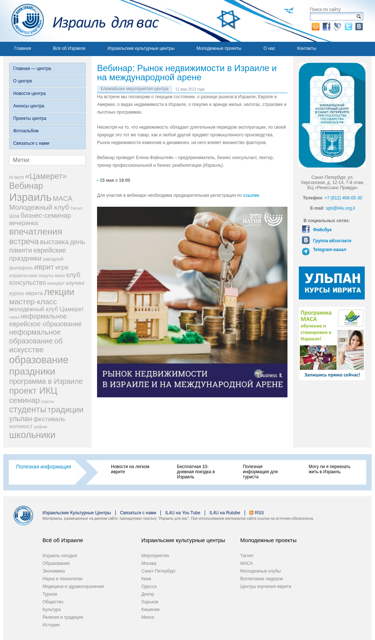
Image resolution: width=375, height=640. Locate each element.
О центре (22, 81)
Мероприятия (155, 555)
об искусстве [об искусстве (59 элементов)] (36, 345)
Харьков (149, 601)
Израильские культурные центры (140, 48)
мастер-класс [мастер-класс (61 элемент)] (33, 301)
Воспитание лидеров (261, 578)
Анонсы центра (28, 105)
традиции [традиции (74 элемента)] (66, 409)
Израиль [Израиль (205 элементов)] (30, 197)
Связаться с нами (31, 143)
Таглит (247, 555)
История (51, 625)
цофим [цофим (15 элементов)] (40, 426)
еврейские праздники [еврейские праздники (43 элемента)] (37, 254)
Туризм (49, 594)
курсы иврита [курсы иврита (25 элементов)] (26, 293)
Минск (147, 617)
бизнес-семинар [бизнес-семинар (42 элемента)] (46, 215)
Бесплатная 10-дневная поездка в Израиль (196, 471)
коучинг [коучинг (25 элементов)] (75, 283)
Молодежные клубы (260, 571)
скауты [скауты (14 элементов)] (47, 401)
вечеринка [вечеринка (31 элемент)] (23, 223)
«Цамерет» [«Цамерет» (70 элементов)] (46, 176)
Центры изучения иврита (265, 586)
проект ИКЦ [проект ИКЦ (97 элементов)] (33, 391)
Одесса (148, 586)
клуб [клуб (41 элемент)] (73, 275)
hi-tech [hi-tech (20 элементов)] (16, 177)
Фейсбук (321, 229)
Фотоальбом (25, 130)
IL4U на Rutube (224, 512)
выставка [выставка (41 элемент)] (54, 242)
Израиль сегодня (59, 555)
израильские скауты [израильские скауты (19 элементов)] (31, 275)
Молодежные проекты (219, 48)
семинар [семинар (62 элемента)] (24, 400)
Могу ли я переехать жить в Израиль (329, 469)
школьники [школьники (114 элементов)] (32, 435)
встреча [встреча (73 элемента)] (24, 241)
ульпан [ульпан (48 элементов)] (20, 419)
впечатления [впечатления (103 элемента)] (35, 231)
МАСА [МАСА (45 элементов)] (63, 198)
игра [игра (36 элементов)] (61, 267)
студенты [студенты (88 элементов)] (27, 409)
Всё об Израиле (69, 48)
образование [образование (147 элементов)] (38, 359)
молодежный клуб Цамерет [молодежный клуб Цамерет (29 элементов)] (46, 309)
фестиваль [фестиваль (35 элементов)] (49, 419)
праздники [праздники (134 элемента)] (32, 371)
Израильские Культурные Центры (76, 512)
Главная (22, 48)
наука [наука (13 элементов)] (14, 317)
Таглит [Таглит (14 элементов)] (76, 208)
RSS (259, 512)
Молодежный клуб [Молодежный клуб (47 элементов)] (39, 207)
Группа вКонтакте (331, 240)
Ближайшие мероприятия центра (134, 88)
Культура (51, 609)
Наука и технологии (62, 578)
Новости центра (29, 93)
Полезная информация (43, 467)
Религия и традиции (62, 617)
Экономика (53, 571)
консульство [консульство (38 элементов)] (27, 282)
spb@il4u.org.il (340, 208)
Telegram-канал (329, 249)
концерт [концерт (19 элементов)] (56, 283)
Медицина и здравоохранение (73, 586)
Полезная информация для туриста (260, 471)
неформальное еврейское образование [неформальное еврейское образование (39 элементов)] (45, 320)
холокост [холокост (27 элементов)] (21, 426)
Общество (52, 601)
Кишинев (150, 609)
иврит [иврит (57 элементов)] (44, 266)
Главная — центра (32, 68)
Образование (56, 563)
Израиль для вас (81, 21)
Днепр (147, 594)
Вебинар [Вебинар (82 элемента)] (26, 186)
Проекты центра (29, 118)
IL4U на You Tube (182, 512)
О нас (269, 48)
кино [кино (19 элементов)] (60, 275)
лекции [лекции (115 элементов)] (59, 292)
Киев (146, 578)
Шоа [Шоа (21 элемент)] (14, 216)
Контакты (306, 48)
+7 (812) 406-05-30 (343, 198)
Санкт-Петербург (158, 571)
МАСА (246, 563)
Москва (148, 563)
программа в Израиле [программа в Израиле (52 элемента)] (46, 381)
